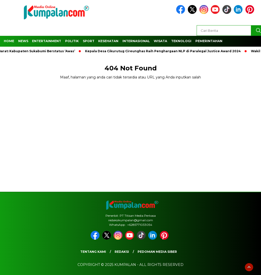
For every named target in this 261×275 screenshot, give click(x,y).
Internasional (136, 41)
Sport (88, 41)
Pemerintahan (208, 41)
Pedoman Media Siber (157, 252)
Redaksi (122, 252)
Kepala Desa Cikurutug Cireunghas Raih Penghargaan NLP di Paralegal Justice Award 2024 (164, 51)
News (23, 41)
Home (9, 41)
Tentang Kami (93, 252)
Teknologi (181, 41)
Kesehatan (108, 41)
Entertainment (46, 41)
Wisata (160, 41)
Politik (72, 41)
